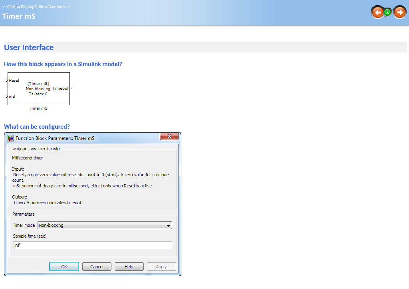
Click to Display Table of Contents (36, 6)
